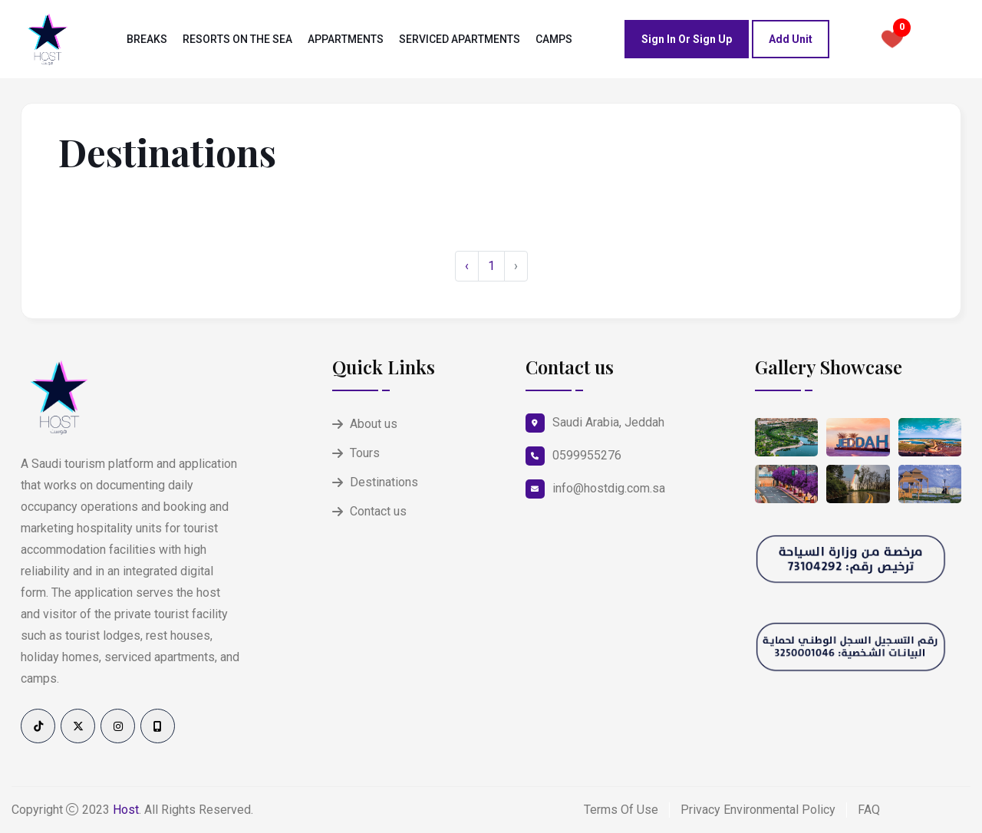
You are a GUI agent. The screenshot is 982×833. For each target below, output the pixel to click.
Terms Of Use (621, 809)
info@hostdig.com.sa (608, 488)
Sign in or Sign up (686, 39)
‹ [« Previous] (467, 265)
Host (126, 809)
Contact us (378, 511)
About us (373, 423)
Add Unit (790, 39)
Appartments (346, 39)
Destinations (384, 482)
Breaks (147, 39)
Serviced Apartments (459, 39)
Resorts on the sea (237, 39)
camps (553, 39)
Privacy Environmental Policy (757, 809)
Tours (365, 453)
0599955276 (586, 455)
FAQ (869, 809)
